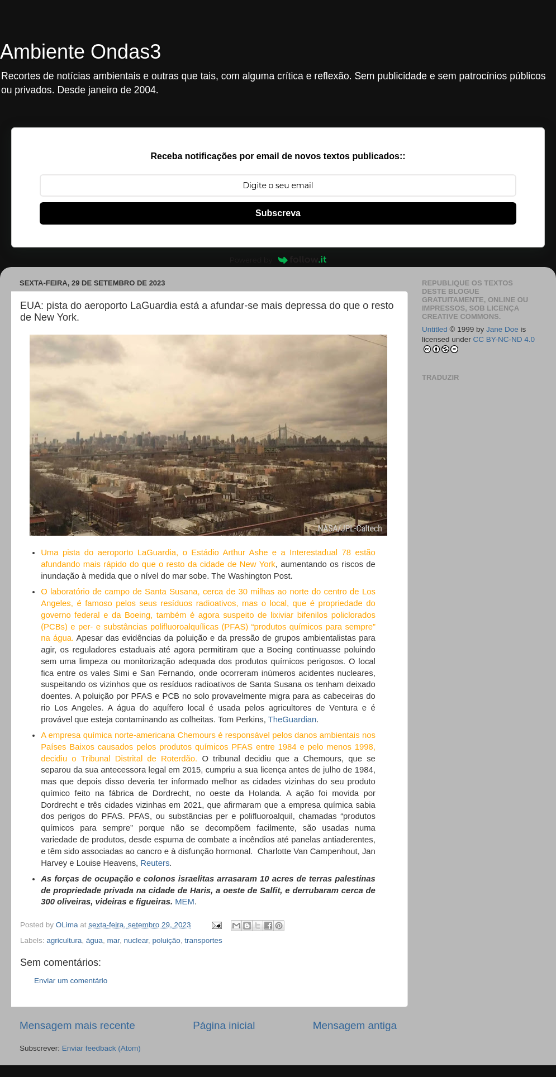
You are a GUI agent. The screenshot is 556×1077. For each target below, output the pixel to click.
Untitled (435, 329)
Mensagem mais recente (77, 1025)
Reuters (154, 863)
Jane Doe (502, 329)
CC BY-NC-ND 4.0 (504, 339)
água (94, 940)
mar (113, 940)
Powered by (278, 259)
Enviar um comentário (70, 980)
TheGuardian (292, 719)
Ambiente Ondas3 (80, 51)
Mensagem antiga (355, 1025)
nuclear (135, 940)
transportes (203, 940)
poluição (166, 940)
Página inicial (224, 1025)
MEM (184, 901)
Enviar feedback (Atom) (101, 1048)
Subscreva (278, 213)
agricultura (64, 940)
